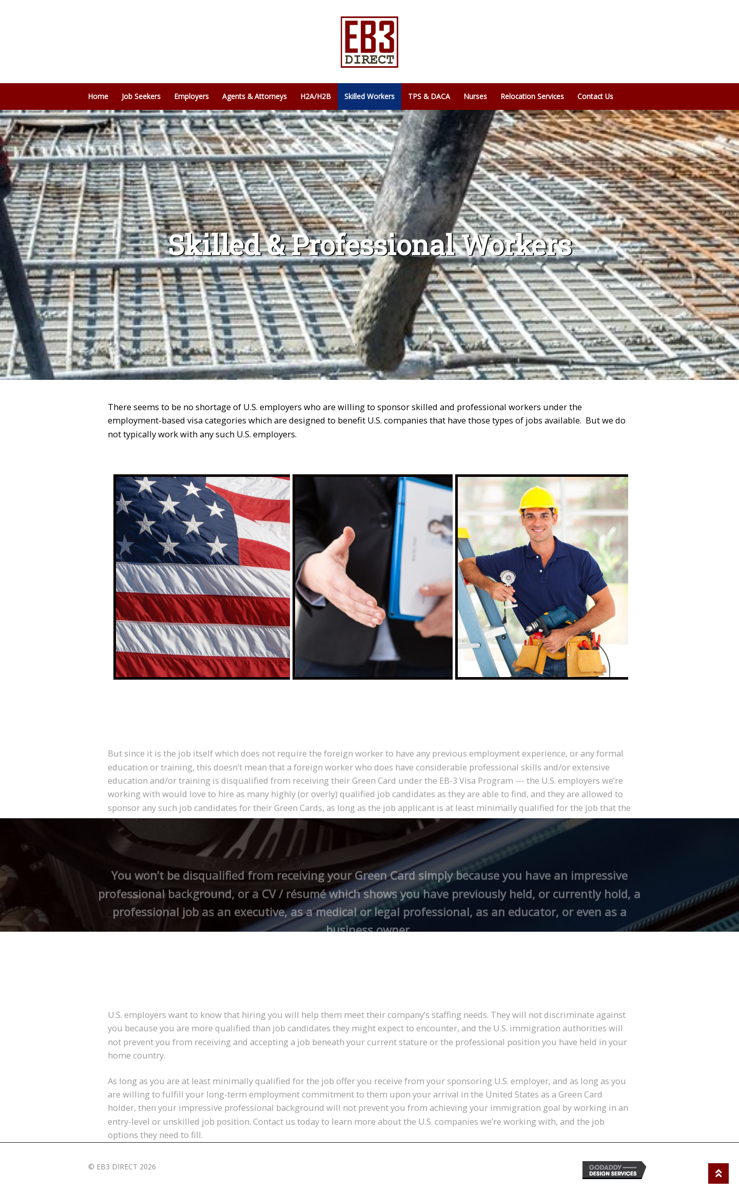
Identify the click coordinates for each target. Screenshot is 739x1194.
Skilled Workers (369, 96)
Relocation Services (532, 96)
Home (98, 96)
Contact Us (595, 96)
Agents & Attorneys (254, 96)
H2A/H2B (315, 96)
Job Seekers (141, 96)
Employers (191, 96)
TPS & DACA (429, 96)
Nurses (475, 96)
